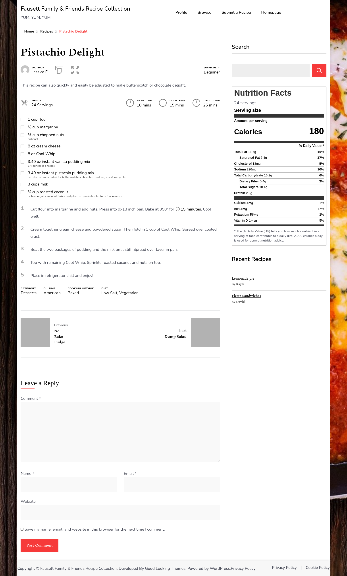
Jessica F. (40, 72)
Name (27, 473)
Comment (31, 398)
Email (130, 473)
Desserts (29, 293)
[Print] (59, 68)
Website (28, 501)
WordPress (220, 568)
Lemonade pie (243, 278)
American (52, 293)
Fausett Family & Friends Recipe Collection (75, 9)
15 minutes (188, 209)
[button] (74, 68)
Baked (73, 293)
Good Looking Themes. (165, 568)
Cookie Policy (318, 567)
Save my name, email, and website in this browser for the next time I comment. (95, 529)
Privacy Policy (243, 568)
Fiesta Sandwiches (246, 296)
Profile (181, 12)
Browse (204, 12)
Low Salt (109, 293)
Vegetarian (129, 293)
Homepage (271, 12)
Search (241, 47)
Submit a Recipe (236, 12)
